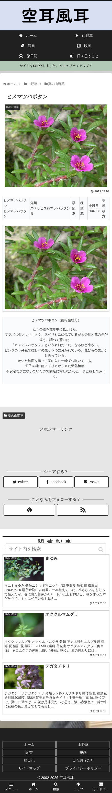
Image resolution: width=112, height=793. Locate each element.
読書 (29, 752)
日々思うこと (83, 760)
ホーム (29, 744)
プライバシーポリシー (83, 768)
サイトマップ (29, 768)
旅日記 (29, 760)
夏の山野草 (15, 415)
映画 (83, 752)
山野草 (83, 744)
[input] (56, 549)
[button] (101, 549)
